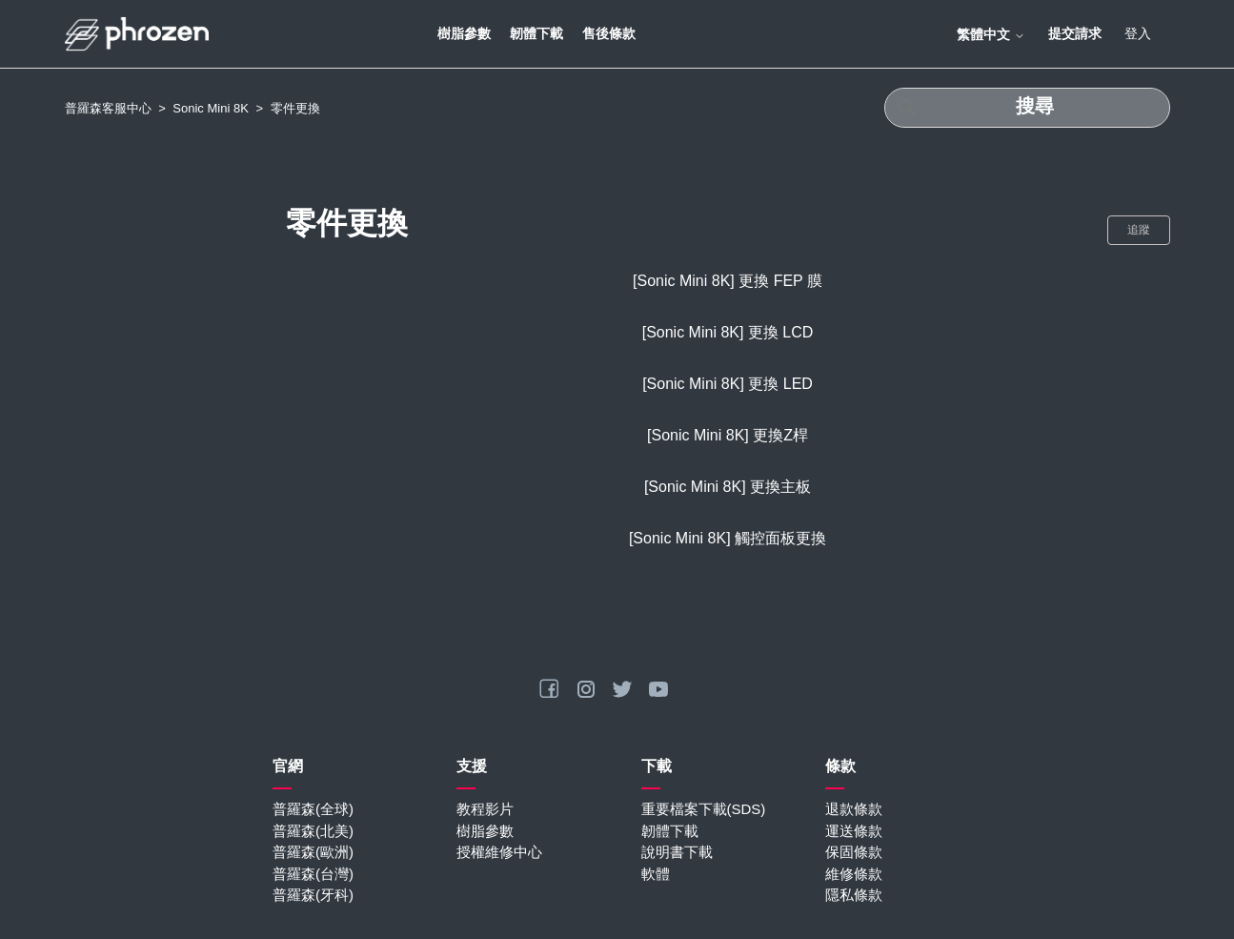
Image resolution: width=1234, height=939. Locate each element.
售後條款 (609, 33)
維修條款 (853, 874)
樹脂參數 (464, 33)
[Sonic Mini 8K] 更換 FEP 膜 (727, 281)
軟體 (655, 874)
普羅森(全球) (313, 809)
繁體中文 (991, 34)
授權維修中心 (499, 852)
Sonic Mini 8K (210, 108)
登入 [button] (1137, 33)
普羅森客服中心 (108, 108)
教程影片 (485, 809)
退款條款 (853, 809)
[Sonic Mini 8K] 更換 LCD (728, 332)
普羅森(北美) (313, 831)
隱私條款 (853, 895)
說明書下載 (677, 852)
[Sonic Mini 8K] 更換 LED (727, 384)
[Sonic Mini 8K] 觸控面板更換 (727, 538)
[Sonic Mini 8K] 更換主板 (727, 487)
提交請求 (1075, 33)
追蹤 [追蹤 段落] (1138, 229)
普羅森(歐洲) (313, 852)
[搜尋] (1027, 108)
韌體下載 (536, 33)
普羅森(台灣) (313, 874)
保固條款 (853, 852)
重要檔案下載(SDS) (703, 809)
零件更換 (295, 108)
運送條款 (853, 831)
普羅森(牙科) (313, 895)
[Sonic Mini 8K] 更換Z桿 (727, 435)
